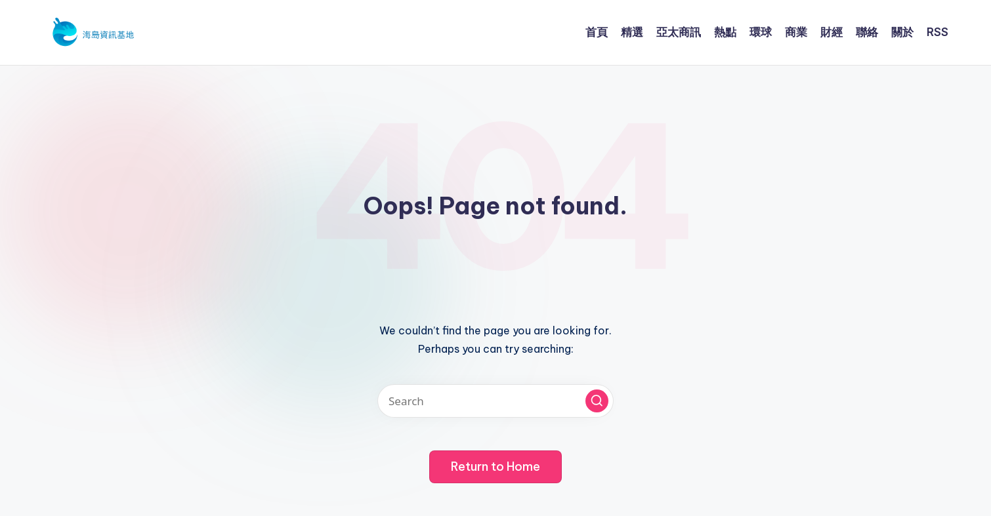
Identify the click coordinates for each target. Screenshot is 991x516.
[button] (596, 400)
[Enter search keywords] (495, 401)
